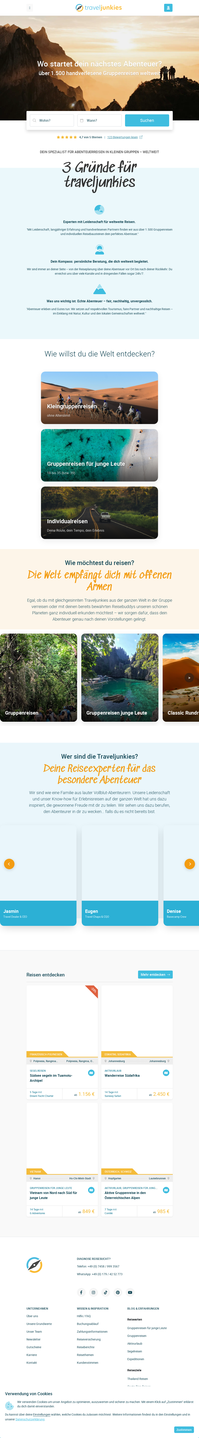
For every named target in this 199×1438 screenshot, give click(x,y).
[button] (9, 677)
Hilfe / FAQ (84, 1316)
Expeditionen (135, 1359)
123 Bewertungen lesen (124, 137)
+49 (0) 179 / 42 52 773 (107, 1274)
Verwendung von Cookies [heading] (28, 1393)
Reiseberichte (85, 1347)
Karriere (31, 1355)
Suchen (147, 120)
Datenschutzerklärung (30, 1419)
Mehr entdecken (155, 974)
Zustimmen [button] (184, 1430)
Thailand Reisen (137, 1379)
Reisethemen (85, 1355)
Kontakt (31, 1363)
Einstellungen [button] (41, 1414)
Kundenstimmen (87, 1363)
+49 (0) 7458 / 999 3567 (103, 1266)
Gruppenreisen (136, 1336)
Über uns (32, 1316)
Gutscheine (33, 1347)
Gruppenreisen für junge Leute (147, 1328)
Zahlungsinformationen (92, 1332)
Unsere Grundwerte (39, 1324)
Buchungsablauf (88, 1324)
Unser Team (34, 1332)
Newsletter (33, 1339)
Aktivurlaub (134, 1343)
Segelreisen (134, 1351)
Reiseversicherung (89, 1339)
